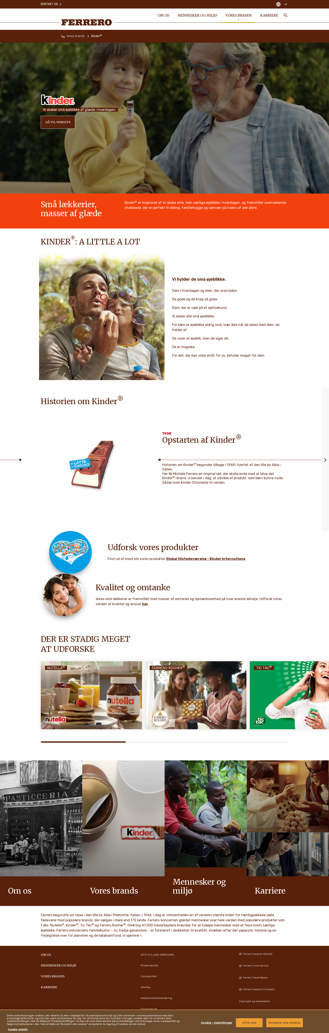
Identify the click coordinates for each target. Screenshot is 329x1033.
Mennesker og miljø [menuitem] (197, 15)
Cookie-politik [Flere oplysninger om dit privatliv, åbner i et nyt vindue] (18, 1029)
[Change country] (281, 4)
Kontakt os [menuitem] (51, 4)
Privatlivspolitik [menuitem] (149, 965)
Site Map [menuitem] (146, 987)
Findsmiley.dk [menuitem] (149, 1008)
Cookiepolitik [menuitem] (149, 976)
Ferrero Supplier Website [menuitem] (255, 953)
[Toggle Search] (285, 15)
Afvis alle (249, 1022)
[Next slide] (325, 460)
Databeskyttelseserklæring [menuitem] (156, 998)
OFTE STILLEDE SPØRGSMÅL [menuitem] (158, 954)
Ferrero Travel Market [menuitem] (253, 977)
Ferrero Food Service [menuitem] (253, 965)
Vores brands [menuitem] (238, 15)
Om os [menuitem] (163, 15)
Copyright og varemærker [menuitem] (254, 1001)
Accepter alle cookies (285, 1022)
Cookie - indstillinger (216, 1022)
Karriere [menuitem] (269, 15)
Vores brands (75, 36)
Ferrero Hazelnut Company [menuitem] (257, 989)
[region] (164, 1021)
